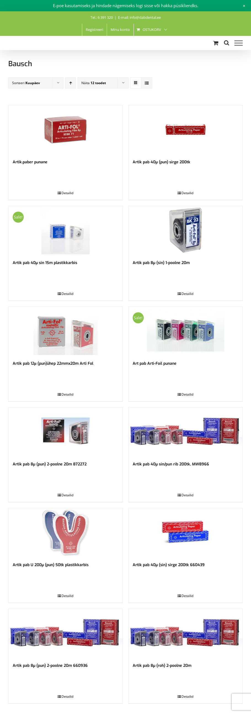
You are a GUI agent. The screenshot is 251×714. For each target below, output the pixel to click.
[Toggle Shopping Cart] (215, 43)
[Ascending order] (70, 83)
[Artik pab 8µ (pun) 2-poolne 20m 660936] (65, 633)
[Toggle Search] (226, 43)
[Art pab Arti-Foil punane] (185, 331)
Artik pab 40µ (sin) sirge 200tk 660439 (169, 565)
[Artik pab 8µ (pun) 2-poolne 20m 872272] (65, 431)
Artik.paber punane (30, 162)
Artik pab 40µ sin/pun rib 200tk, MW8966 (171, 464)
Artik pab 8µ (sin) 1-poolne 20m (161, 262)
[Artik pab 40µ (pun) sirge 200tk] (185, 129)
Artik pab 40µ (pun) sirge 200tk (161, 162)
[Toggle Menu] (238, 43)
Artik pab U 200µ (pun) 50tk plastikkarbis (51, 565)
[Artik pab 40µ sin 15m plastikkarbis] (65, 230)
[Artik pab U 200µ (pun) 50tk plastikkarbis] (65, 532)
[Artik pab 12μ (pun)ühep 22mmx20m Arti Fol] (65, 331)
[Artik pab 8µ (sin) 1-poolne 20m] (185, 230)
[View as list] (146, 83)
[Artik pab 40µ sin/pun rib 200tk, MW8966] (185, 431)
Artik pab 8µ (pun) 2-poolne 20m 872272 (50, 464)
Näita (93, 83)
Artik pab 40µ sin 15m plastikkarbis (45, 262)
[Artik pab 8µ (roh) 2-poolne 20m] (185, 633)
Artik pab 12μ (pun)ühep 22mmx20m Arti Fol (53, 363)
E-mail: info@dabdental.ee (139, 17)
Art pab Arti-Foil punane (155, 363)
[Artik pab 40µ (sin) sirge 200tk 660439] (185, 532)
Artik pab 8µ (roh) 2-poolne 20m (162, 665)
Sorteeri (26, 83)
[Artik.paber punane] (65, 129)
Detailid (67, 193)
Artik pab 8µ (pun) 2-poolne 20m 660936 (50, 665)
